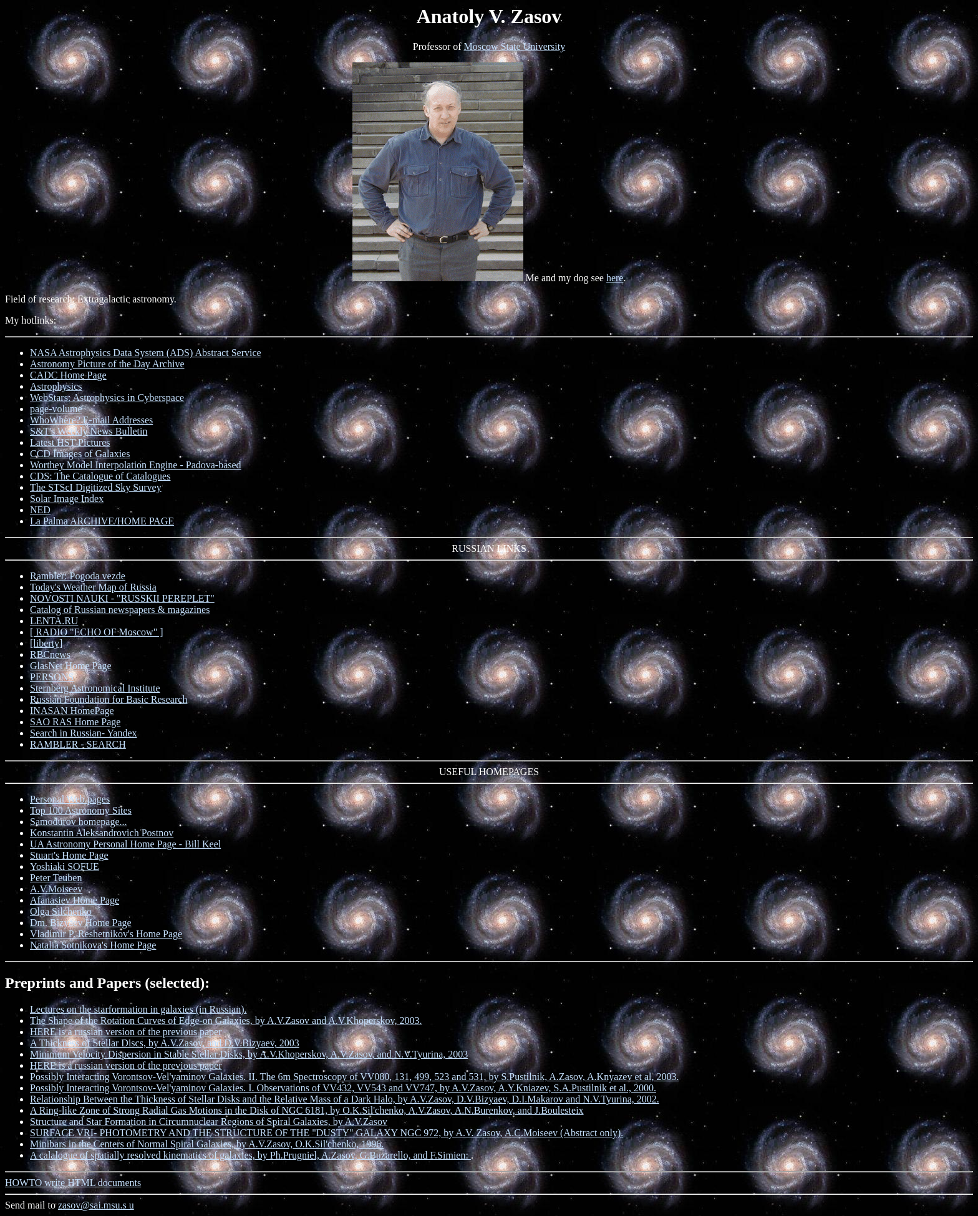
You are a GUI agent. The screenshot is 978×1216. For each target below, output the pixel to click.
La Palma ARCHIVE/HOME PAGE (102, 521)
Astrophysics (56, 386)
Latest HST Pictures (70, 442)
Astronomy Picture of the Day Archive (107, 364)
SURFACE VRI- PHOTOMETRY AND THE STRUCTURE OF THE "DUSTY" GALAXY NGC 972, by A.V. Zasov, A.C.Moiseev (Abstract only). (326, 1132)
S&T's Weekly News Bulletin (88, 431)
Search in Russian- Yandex (83, 733)
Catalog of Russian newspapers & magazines (120, 609)
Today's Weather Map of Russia (93, 587)
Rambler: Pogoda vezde (77, 576)
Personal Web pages (70, 799)
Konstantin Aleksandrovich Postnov (101, 833)
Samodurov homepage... (78, 821)
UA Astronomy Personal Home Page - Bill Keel (125, 844)
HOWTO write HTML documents (73, 1182)
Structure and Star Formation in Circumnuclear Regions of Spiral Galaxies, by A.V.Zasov (208, 1121)
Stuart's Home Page (69, 855)
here (615, 278)
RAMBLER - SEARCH (78, 744)
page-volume (56, 408)
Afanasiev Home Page (74, 900)
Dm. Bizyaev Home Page (81, 922)
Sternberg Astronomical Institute (95, 688)
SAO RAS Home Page (75, 722)
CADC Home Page (68, 375)
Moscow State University (515, 46)
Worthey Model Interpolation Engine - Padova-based (135, 465)
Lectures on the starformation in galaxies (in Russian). (138, 1009)
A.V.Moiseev (56, 889)
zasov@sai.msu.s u (96, 1205)
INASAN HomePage (72, 710)
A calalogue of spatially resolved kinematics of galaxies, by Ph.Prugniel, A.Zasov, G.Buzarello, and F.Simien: (250, 1155)
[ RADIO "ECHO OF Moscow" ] (96, 632)
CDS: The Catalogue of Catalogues (100, 476)
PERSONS (52, 677)
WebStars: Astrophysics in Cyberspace (107, 397)
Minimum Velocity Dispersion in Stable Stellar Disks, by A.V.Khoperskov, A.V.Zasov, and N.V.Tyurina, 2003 (249, 1054)
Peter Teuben (56, 877)
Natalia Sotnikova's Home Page (93, 945)
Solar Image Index (67, 498)
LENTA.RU (54, 620)
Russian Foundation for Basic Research (108, 699)
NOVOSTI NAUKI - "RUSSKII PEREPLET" (122, 598)
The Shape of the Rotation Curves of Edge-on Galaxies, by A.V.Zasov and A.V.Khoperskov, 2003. (226, 1020)
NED (40, 509)
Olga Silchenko (61, 911)
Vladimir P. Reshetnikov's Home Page (106, 934)
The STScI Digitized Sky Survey (96, 487)
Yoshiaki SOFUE (64, 866)
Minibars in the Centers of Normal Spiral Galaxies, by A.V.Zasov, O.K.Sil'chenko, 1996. (207, 1144)
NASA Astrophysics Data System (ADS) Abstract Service (145, 352)
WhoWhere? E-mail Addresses (91, 420)
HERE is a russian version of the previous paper (125, 1031)
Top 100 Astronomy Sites (81, 810)
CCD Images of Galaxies (80, 453)
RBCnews (50, 654)
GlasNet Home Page (71, 665)
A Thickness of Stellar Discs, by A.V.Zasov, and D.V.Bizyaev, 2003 (164, 1043)
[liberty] (46, 643)
